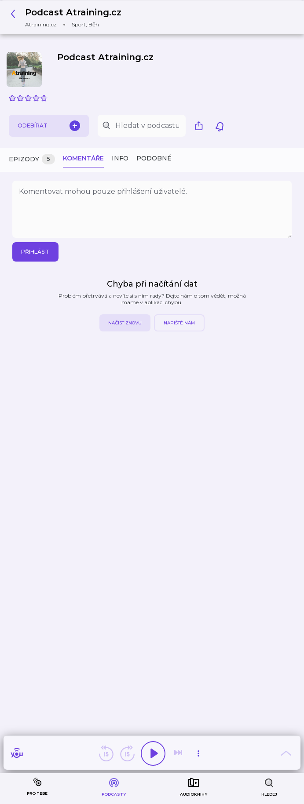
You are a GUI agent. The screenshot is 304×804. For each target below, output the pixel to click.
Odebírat (49, 125)
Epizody (32, 159)
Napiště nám (179, 323)
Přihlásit (35, 251)
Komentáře (83, 158)
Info (120, 158)
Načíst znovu (125, 323)
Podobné (154, 158)
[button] (68, 17)
